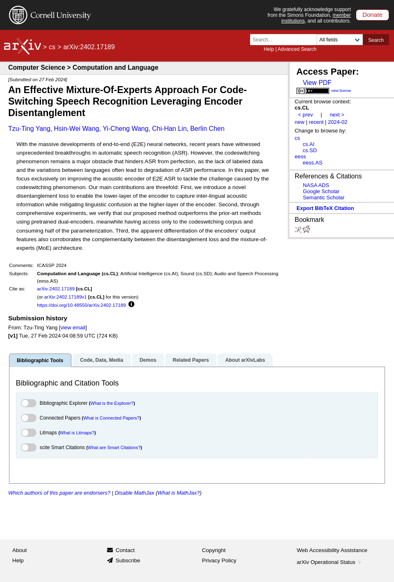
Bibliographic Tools (40, 360)
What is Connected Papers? (111, 417)
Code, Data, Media (101, 360)
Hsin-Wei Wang (76, 128)
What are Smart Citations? (114, 447)
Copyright (214, 550)
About (19, 550)
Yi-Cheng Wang (125, 128)
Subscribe (128, 560)
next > (337, 115)
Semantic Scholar (324, 197)
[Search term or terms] (285, 39)
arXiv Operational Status (330, 562)
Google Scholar (321, 191)
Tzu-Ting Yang (29, 128)
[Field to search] (340, 39)
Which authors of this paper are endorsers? (59, 493)
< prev (305, 115)
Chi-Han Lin (169, 128)
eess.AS (312, 163)
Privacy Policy (219, 560)
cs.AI (308, 144)
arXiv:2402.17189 (56, 288)
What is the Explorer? (112, 403)
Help (269, 49)
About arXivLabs (245, 360)
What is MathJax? (178, 493)
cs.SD (310, 150)
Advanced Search (297, 49)
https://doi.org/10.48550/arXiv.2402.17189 (81, 305)
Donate (372, 14)
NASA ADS (316, 185)
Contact (125, 550)
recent (316, 122)
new (300, 122)
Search (376, 40)
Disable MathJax (134, 493)
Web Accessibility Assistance (332, 550)
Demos (147, 360)
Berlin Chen (207, 128)
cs (52, 46)
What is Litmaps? (77, 432)
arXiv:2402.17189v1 (65, 296)
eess (300, 156)
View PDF (317, 82)
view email (73, 327)
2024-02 (338, 122)
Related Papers (191, 360)
